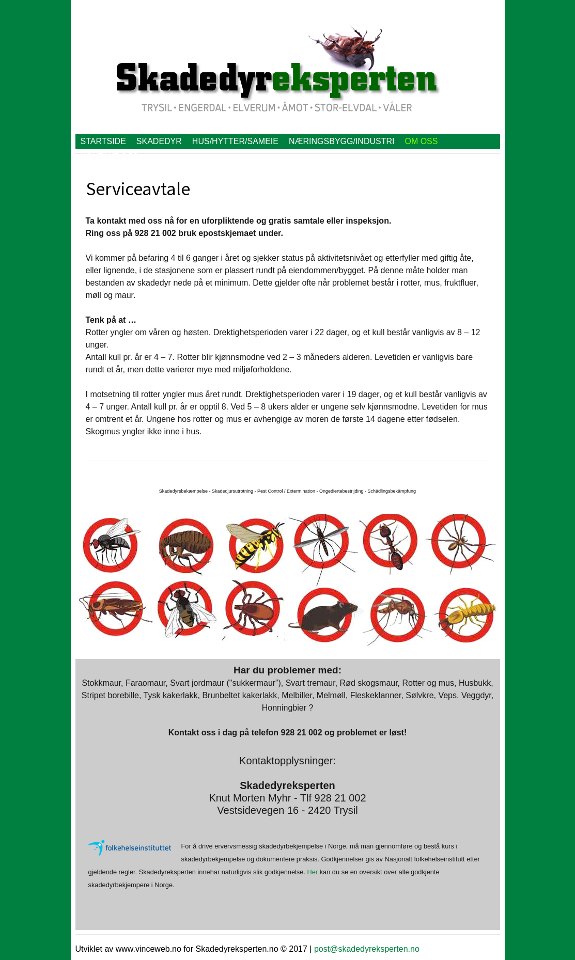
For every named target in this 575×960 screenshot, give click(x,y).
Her (312, 872)
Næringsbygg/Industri (341, 141)
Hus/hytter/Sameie (235, 141)
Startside (103, 141)
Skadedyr (159, 141)
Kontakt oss (109, 156)
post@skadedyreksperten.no (366, 949)
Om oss (421, 141)
